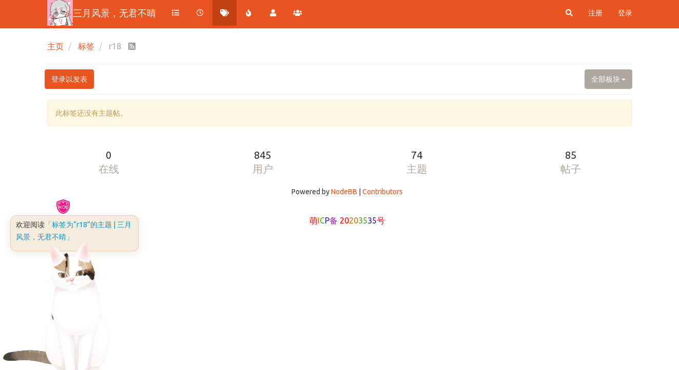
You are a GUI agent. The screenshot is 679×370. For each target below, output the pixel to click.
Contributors (382, 192)
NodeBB (344, 192)
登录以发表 (69, 79)
